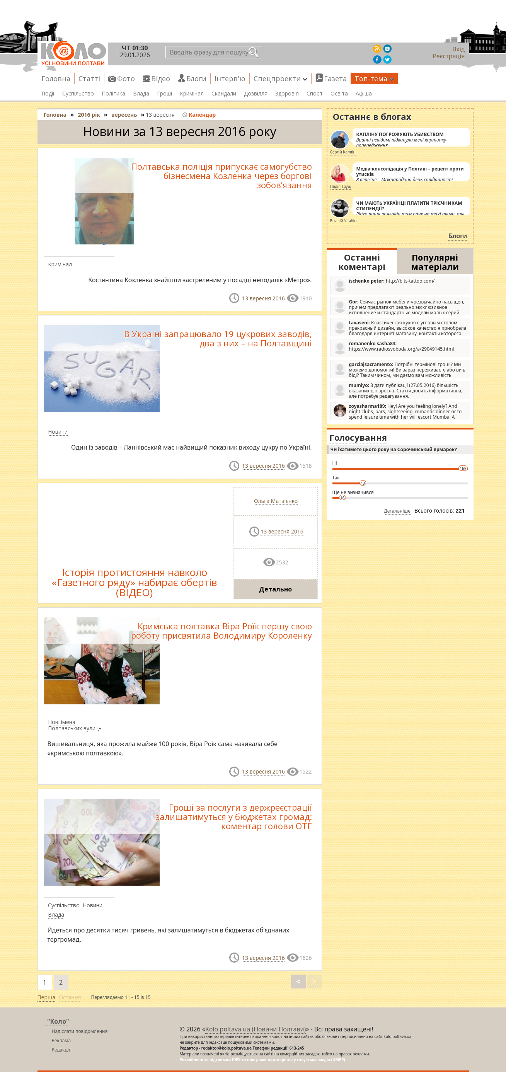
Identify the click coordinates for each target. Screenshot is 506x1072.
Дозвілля (255, 93)
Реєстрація (449, 56)
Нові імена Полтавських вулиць (75, 725)
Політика (113, 93)
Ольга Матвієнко (276, 500)
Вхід (458, 49)
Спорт (315, 93)
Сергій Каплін (343, 152)
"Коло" (58, 1021)
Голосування (358, 437)
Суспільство (78, 93)
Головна (55, 78)
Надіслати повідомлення (80, 1031)
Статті (89, 78)
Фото (126, 78)
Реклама (61, 1040)
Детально (275, 589)
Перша (46, 997)
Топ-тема (374, 78)
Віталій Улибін (343, 220)
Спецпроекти (280, 78)
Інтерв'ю (230, 78)
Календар (199, 114)
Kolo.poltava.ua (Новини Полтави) (255, 1029)
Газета (335, 78)
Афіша (364, 93)
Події (48, 93)
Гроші (164, 93)
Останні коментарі (361, 261)
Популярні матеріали (435, 261)
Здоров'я (287, 93)
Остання (70, 997)
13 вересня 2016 (263, 298)
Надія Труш (340, 186)
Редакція (62, 1049)
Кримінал (192, 93)
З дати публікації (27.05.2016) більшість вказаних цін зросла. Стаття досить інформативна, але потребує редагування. (398, 390)
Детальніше (397, 511)
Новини (58, 431)
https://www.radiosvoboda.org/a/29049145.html (393, 347)
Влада (141, 93)
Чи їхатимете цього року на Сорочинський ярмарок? (394, 449)
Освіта (339, 93)
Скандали (223, 93)
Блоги (196, 78)
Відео (160, 78)
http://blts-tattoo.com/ (384, 285)
